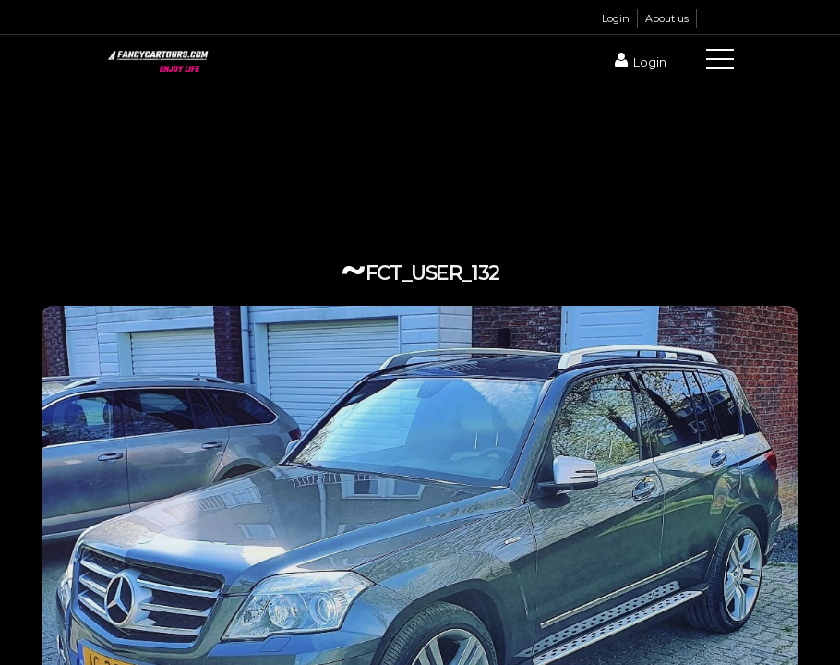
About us (667, 18)
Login (616, 18)
